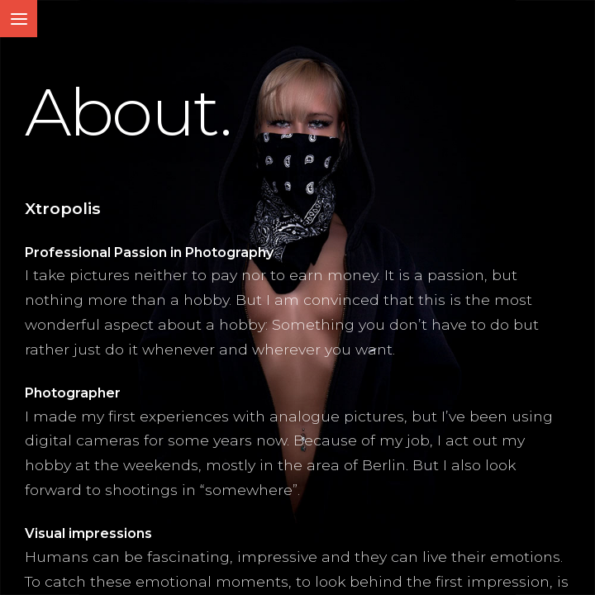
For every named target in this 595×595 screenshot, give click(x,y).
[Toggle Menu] (18, 18)
